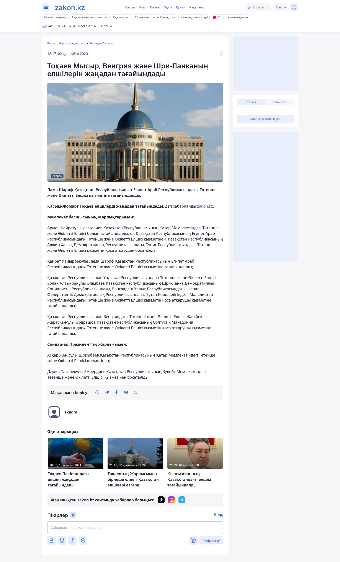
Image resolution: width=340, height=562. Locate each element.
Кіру (220, 515)
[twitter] (135, 392)
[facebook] (116, 392)
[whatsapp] (97, 392)
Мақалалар (197, 7)
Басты (51, 43)
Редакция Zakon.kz (101, 43)
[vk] (126, 392)
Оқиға (168, 7)
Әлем (143, 7)
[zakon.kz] (70, 7)
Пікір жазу (211, 540)
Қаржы (155, 7)
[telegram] (107, 392)
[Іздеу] (294, 7)
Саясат (130, 7)
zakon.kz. (205, 206)
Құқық (180, 7)
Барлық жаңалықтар (72, 43)
